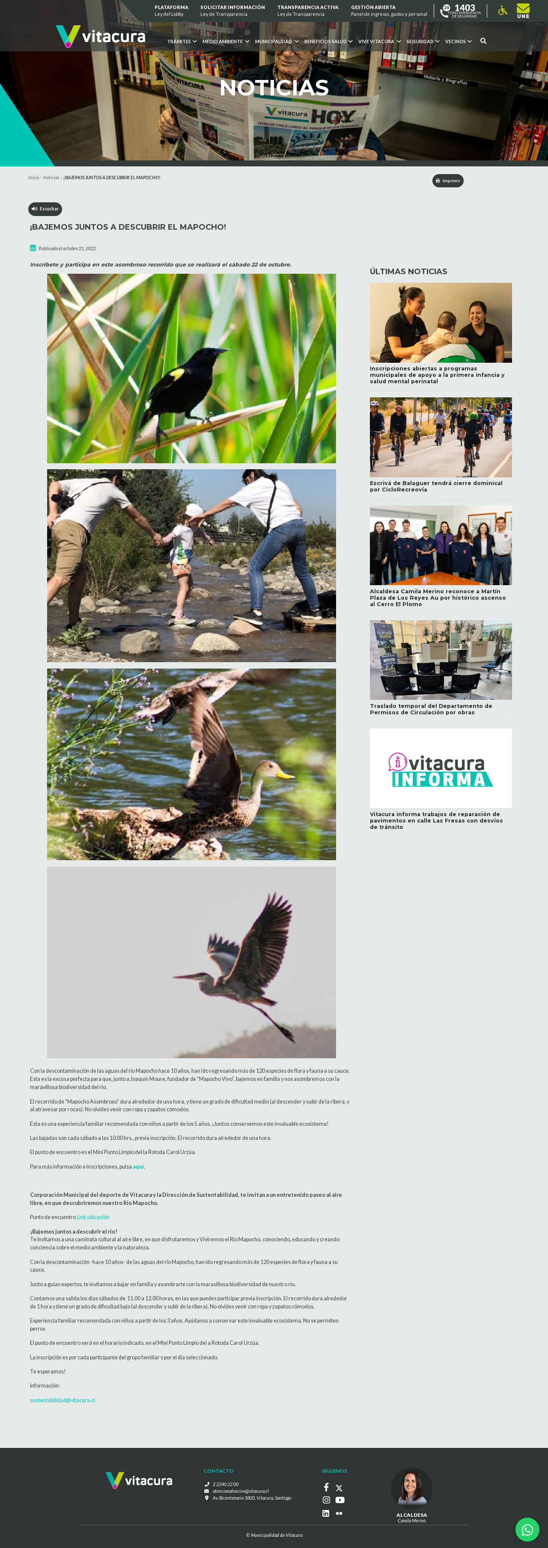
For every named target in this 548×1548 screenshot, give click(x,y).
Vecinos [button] (458, 41)
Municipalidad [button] (276, 41)
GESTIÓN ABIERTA (389, 11)
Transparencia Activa (308, 11)
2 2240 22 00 (225, 1485)
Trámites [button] (182, 41)
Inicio (33, 177)
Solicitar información (233, 11)
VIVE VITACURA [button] (379, 41)
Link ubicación (93, 1218)
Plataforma (171, 11)
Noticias (51, 177)
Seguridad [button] (423, 41)
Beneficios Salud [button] (328, 41)
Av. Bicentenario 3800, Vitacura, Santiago (252, 1498)
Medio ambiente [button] (226, 41)
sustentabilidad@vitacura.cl (62, 1400)
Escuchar (46, 210)
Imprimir (444, 181)
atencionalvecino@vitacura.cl (241, 1491)
